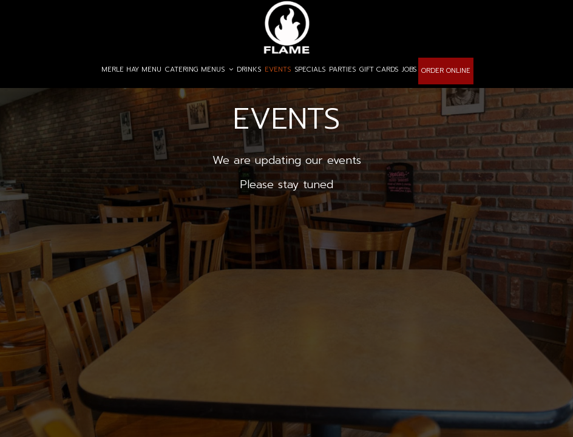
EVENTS (278, 69)
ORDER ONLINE (445, 71)
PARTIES (342, 69)
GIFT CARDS (378, 69)
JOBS (409, 69)
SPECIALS (309, 69)
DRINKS (249, 69)
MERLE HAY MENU (131, 69)
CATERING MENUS (199, 69)
